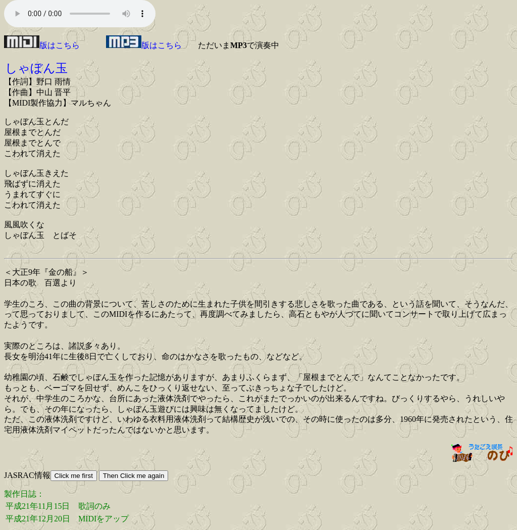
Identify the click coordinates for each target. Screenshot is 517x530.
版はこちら (42, 45)
